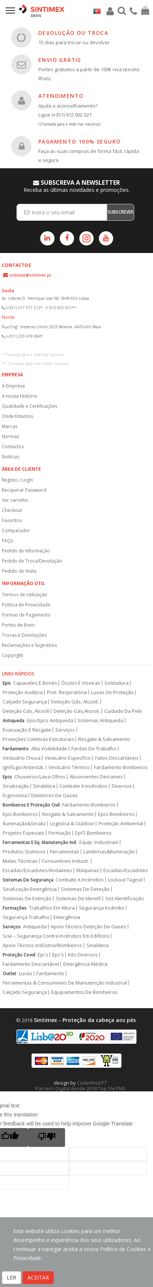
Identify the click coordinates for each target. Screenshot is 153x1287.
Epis (7, 683)
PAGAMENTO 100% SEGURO (79, 141)
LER (11, 1277)
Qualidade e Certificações (29, 406)
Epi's (43, 954)
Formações (15, 907)
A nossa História (19, 396)
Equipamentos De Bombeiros (84, 992)
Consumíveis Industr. (65, 861)
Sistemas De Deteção (85, 889)
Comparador (16, 530)
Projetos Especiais (23, 833)
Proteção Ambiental (120, 823)
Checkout (12, 510)
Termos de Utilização (24, 594)
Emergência (66, 917)
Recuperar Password (24, 490)
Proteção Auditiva (23, 692)
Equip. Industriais (98, 842)
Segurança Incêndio (101, 907)
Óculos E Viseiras (80, 683)
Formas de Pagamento (26, 615)
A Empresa (13, 386)
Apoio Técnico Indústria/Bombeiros (42, 945)
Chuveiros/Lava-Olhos (39, 776)
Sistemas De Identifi (78, 898)
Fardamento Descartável (31, 964)
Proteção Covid (19, 954)
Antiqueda (13, 720)
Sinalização (16, 786)
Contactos (13, 446)
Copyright (12, 655)
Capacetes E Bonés (35, 683)
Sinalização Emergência (30, 889)
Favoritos (12, 520)
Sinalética (44, 786)
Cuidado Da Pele (123, 711)
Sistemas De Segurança (28, 879)
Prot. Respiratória (67, 692)
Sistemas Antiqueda (100, 720)
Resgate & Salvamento (104, 739)
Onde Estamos (17, 416)
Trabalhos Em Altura (52, 907)
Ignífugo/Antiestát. (23, 767)
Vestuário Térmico (69, 767)
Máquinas (87, 870)
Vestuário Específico (68, 758)
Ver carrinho (15, 500)
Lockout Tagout (125, 879)
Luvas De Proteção (112, 692)
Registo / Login (17, 480)
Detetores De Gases (54, 795)
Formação (59, 833)
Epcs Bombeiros (116, 814)
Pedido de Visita (19, 571)
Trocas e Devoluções (24, 635)
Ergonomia (15, 795)
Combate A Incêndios (83, 786)
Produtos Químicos (24, 851)
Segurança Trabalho (26, 917)
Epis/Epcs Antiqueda (50, 720)
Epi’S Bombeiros (93, 833)
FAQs (7, 540)
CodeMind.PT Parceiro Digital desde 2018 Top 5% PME (80, 1085)
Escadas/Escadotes (125, 870)
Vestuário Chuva (22, 758)
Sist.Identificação (124, 898)
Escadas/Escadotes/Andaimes (37, 870)
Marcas (9, 426)
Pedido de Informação (26, 551)
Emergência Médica (85, 964)
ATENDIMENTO (60, 95)
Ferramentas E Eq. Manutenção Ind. (40, 842)
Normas (10, 436)
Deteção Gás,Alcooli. (76, 711)
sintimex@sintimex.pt (30, 275)
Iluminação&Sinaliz (24, 823)
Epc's (58, 954)
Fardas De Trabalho (94, 748)
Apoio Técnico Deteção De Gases (88, 926)
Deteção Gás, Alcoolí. (75, 701)
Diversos (122, 786)
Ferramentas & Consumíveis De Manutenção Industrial (65, 982)
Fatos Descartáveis (117, 758)
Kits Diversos (83, 954)
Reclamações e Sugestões (29, 645)
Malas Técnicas (20, 861)
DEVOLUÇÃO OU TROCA (73, 32)
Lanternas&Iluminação (109, 851)
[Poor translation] (46, 1137)
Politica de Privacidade (26, 605)
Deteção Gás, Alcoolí (26, 711)
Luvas (25, 973)
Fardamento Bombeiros (121, 767)
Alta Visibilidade (49, 748)
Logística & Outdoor (72, 823)
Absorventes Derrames (96, 776)
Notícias (10, 456)
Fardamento (16, 748)
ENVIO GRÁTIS (59, 59)
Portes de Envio (18, 625)
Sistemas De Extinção (27, 898)
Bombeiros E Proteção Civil (31, 804)
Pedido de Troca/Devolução (32, 561)
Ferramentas (64, 851)
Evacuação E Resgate (27, 729)
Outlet (10, 973)
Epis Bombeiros (20, 814)
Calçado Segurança (25, 701)
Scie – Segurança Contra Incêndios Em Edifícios (56, 936)
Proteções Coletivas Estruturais (38, 739)
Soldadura (117, 683)
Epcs (7, 776)
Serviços (65, 729)
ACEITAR (38, 1277)
